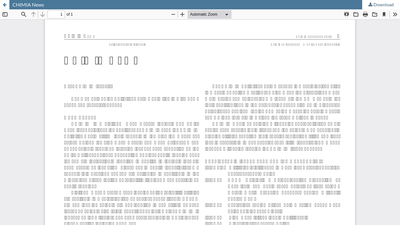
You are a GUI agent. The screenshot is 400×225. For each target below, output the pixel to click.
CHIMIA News (28, 5)
